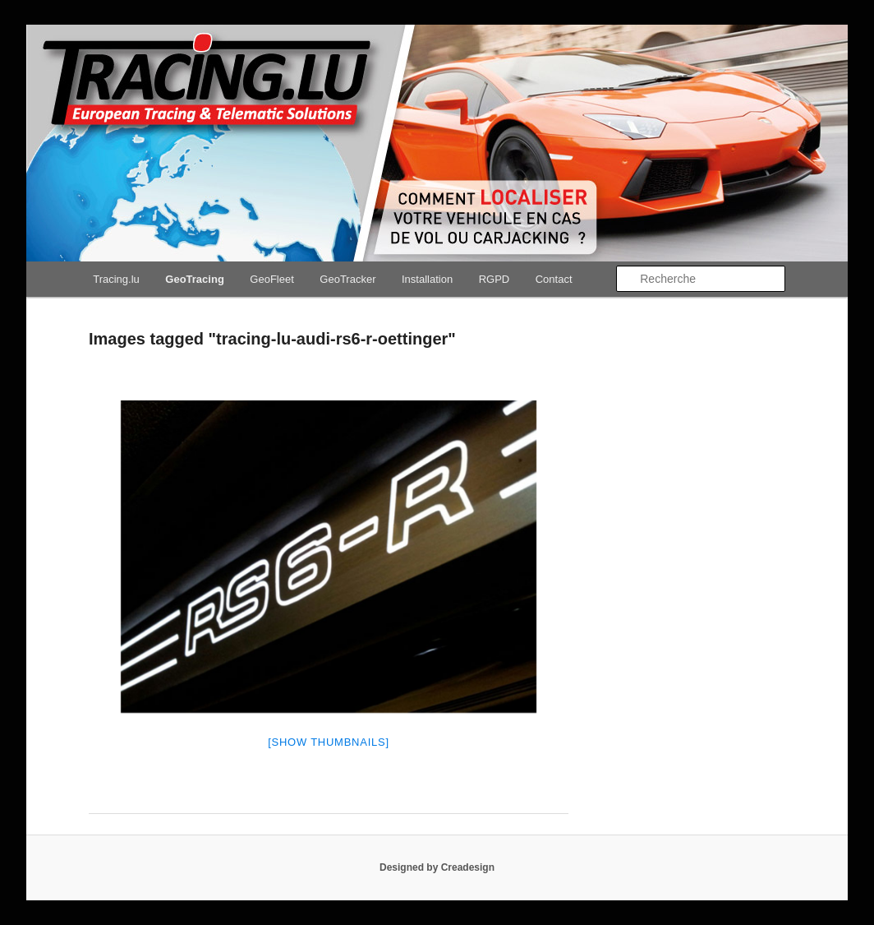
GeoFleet (271, 279)
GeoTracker (347, 279)
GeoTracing (194, 279)
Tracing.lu (116, 279)
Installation (427, 279)
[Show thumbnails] (328, 742)
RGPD (494, 279)
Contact (554, 279)
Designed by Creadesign (437, 867)
